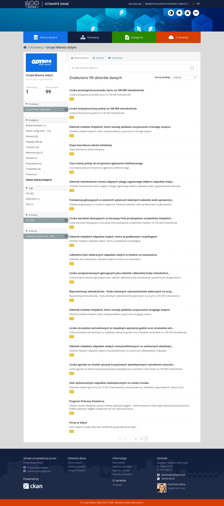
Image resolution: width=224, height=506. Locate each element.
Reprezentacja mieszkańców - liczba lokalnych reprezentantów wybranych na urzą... (121, 291)
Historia (98, 57)
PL (193, 3)
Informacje (115, 57)
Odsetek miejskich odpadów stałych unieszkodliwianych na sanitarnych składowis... (121, 346)
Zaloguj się (135, 3)
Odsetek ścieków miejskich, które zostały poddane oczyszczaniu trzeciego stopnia (119, 127)
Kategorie (134, 37)
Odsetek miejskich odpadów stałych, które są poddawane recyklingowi (113, 236)
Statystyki (117, 484)
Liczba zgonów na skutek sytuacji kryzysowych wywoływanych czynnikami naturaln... (122, 364)
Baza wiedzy (119, 462)
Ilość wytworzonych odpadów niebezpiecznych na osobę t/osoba (109, 383)
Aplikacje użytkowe (122, 466)
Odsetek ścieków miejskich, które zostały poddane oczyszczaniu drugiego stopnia (119, 309)
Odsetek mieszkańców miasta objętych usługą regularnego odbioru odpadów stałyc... (122, 181)
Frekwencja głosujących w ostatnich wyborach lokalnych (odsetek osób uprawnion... (121, 200)
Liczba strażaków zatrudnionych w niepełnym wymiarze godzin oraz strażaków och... (121, 328)
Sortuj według (162, 77)
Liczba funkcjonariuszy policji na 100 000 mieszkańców (103, 108)
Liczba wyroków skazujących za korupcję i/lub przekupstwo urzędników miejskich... (121, 218)
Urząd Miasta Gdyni (61, 47)
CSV (71, 99)
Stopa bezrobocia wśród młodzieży (90, 145)
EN (198, 3)
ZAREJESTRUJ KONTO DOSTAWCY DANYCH (166, 3)
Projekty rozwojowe (123, 474)
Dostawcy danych (77, 466)
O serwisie (178, 37)
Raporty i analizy (121, 470)
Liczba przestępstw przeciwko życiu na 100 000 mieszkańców (106, 90)
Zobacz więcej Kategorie (39, 179)
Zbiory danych (45, 37)
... (130, 438)
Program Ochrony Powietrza (86, 401)
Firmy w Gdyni (78, 422)
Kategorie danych (77, 470)
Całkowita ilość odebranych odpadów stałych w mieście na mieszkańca (113, 254)
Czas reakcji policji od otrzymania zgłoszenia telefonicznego (106, 163)
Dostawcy (90, 37)
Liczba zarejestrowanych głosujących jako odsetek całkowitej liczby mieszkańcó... (119, 273)
